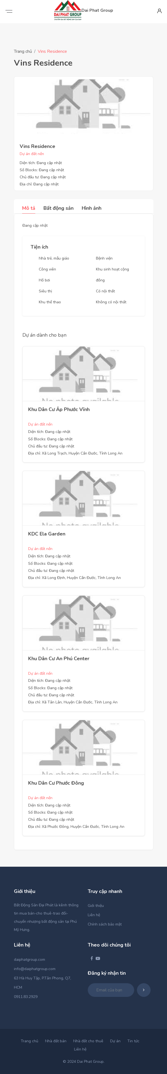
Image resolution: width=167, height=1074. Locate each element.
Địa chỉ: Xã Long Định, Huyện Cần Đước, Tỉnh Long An (74, 577)
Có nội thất (105, 291)
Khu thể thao (50, 302)
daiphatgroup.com (29, 959)
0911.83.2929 (25, 996)
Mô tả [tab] (28, 208)
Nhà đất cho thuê (88, 1041)
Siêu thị (45, 291)
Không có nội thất (111, 302)
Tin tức (133, 1041)
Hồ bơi (44, 280)
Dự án (115, 1041)
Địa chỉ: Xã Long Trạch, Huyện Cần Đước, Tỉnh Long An (75, 453)
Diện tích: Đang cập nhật (41, 162)
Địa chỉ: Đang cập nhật (39, 184)
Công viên (47, 269)
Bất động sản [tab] (58, 208)
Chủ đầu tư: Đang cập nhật (43, 177)
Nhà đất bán (55, 1041)
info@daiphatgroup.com (34, 968)
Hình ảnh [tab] (91, 208)
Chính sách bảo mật (105, 924)
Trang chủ (23, 51)
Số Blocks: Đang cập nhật (42, 170)
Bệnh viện (104, 258)
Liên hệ (94, 915)
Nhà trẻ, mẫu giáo (54, 258)
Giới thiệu (96, 905)
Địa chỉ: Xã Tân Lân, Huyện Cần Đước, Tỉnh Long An (73, 702)
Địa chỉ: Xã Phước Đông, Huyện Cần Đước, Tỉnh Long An (76, 826)
